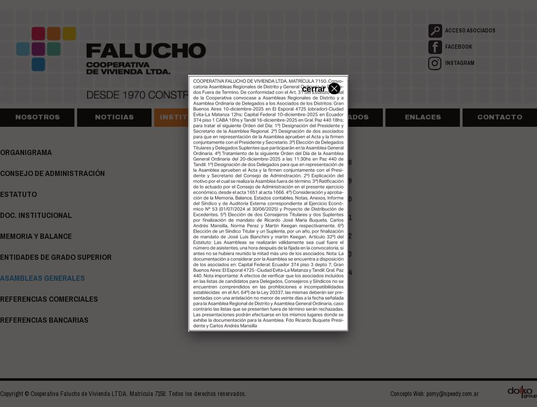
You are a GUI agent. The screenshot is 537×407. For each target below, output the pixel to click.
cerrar (320, 88)
